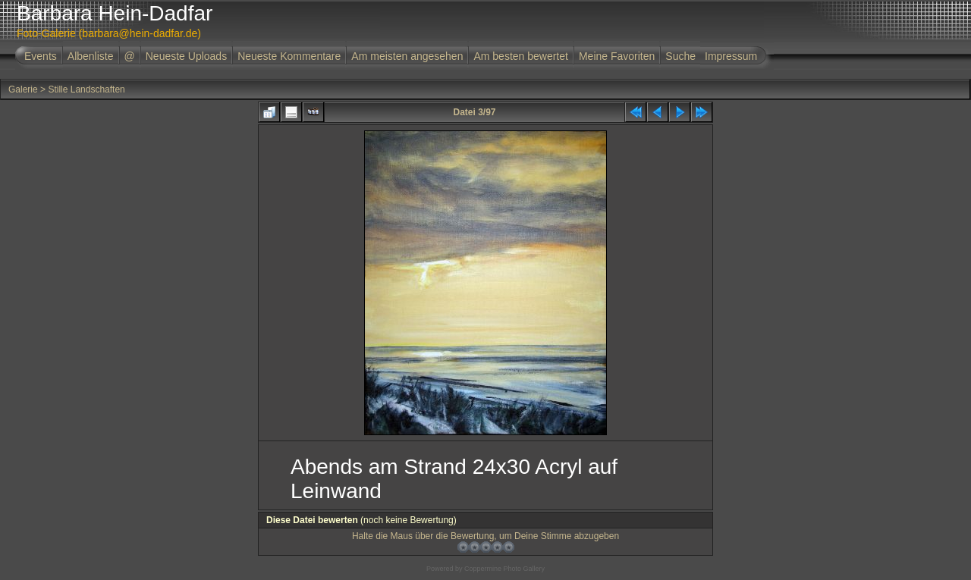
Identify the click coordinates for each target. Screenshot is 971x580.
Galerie (23, 89)
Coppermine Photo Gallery (504, 568)
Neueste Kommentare (289, 56)
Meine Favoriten (617, 56)
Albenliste (91, 56)
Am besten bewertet (520, 56)
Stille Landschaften (86, 89)
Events (40, 56)
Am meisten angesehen (407, 56)
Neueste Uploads (186, 56)
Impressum (731, 56)
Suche (680, 56)
